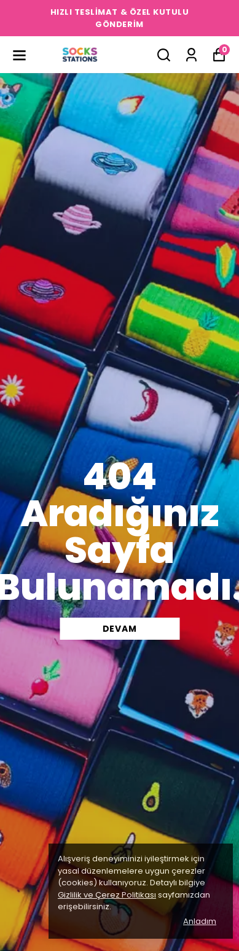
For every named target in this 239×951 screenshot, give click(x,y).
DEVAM (120, 629)
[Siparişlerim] (191, 55)
